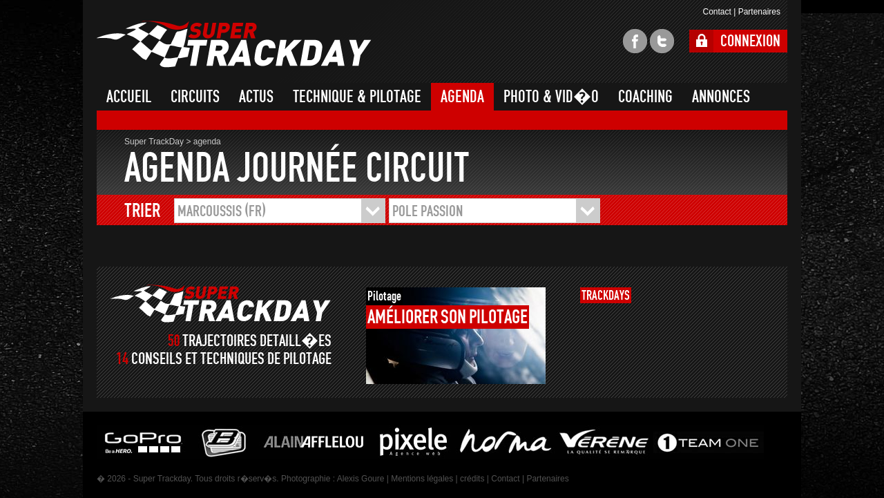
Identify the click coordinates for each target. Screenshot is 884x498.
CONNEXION (750, 41)
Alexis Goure (361, 478)
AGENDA (462, 97)
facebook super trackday (635, 41)
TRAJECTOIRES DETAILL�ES (257, 340)
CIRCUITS (195, 97)
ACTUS (256, 97)
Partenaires (759, 12)
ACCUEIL (128, 97)
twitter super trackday (662, 41)
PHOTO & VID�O (551, 97)
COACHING (645, 97)
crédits (472, 478)
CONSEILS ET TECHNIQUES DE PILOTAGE (231, 358)
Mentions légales (422, 478)
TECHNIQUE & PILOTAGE (357, 97)
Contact (716, 12)
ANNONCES (721, 97)
